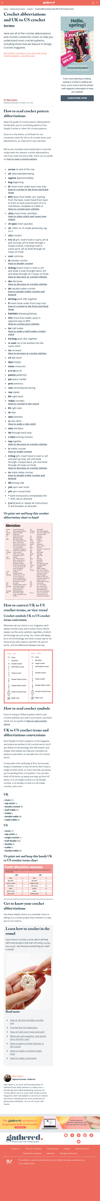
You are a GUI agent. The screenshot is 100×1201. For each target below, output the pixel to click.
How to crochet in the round (23, 403)
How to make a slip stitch (22, 424)
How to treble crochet (20, 451)
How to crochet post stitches (23, 209)
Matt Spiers (17, 1076)
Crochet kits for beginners (24, 1027)
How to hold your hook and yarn (27, 1031)
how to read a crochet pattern (22, 159)
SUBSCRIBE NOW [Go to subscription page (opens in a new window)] (77, 98)
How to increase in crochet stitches (27, 353)
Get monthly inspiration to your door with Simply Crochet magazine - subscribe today (25, 54)
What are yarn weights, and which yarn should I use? (28, 1038)
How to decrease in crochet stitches (27, 276)
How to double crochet (20, 263)
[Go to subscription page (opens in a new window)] (77, 74)
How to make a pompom (23, 1058)
